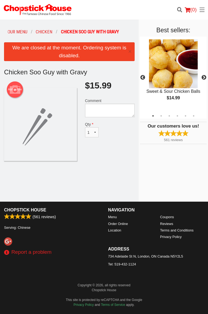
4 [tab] (177, 116)
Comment (110, 108)
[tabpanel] (173, 74)
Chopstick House (25, 210)
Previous (142, 77)
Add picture (15, 89)
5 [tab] (185, 116)
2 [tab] (161, 116)
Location (114, 230)
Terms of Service (113, 305)
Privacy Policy (171, 237)
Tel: (122, 264)
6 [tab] (193, 116)
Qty (92, 129)
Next (204, 77)
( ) (191, 10)
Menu (112, 217)
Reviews (166, 224)
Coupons (167, 217)
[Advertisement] (69, 178)
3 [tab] (169, 116)
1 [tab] (153, 116)
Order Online (118, 224)
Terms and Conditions (177, 230)
